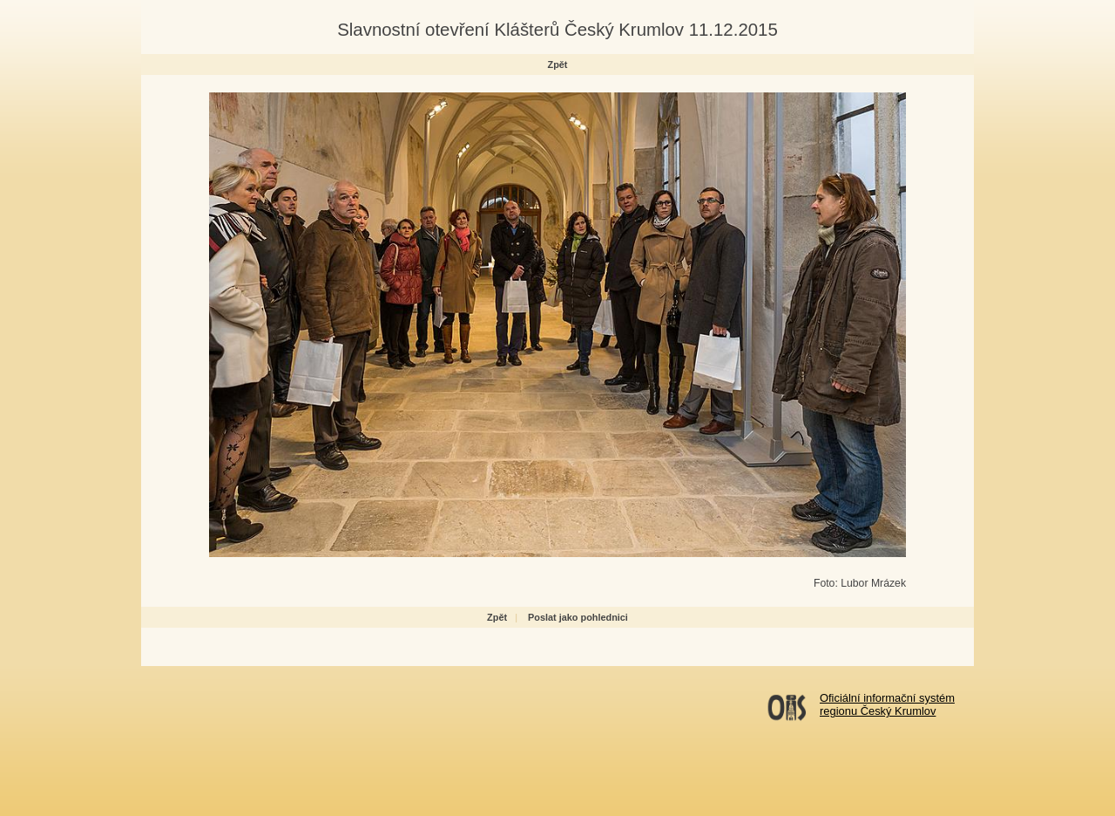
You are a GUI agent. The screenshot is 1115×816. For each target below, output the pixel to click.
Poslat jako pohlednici (578, 617)
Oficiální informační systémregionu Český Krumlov (887, 704)
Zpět (558, 64)
